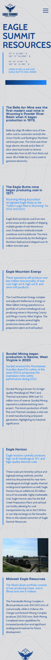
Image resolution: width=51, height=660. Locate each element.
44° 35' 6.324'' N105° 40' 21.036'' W (19, 63)
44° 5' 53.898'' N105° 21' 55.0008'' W (19, 55)
